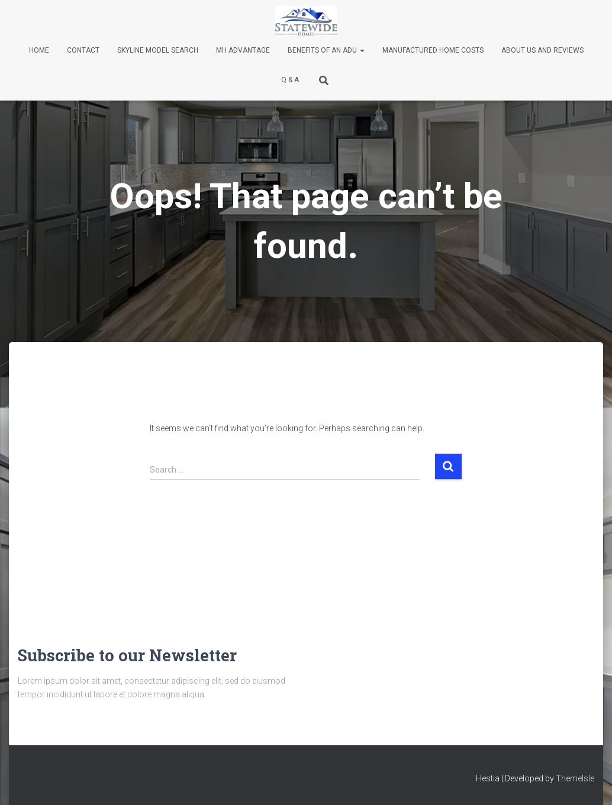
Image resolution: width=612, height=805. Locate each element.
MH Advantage (243, 50)
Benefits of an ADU (326, 50)
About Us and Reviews (542, 50)
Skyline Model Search (157, 50)
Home (39, 50)
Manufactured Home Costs (433, 50)
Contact (83, 50)
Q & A (290, 80)
